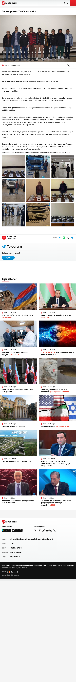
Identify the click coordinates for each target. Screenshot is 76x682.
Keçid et (8, 257)
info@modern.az (15, 557)
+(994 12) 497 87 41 (16, 548)
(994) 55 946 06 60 (16, 552)
